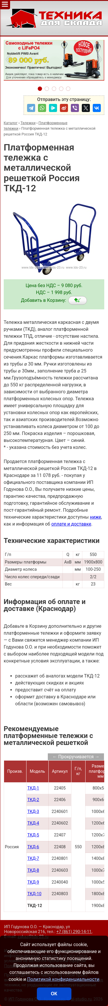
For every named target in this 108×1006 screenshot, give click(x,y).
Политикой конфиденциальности (63, 979)
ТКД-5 (33, 835)
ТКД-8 (33, 870)
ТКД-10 (34, 893)
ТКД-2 (33, 799)
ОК (54, 993)
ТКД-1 (33, 788)
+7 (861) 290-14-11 (74, 931)
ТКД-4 (33, 823)
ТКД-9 (33, 882)
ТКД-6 (33, 847)
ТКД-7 (33, 858)
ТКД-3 (33, 811)
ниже (95, 517)
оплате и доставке (71, 524)
